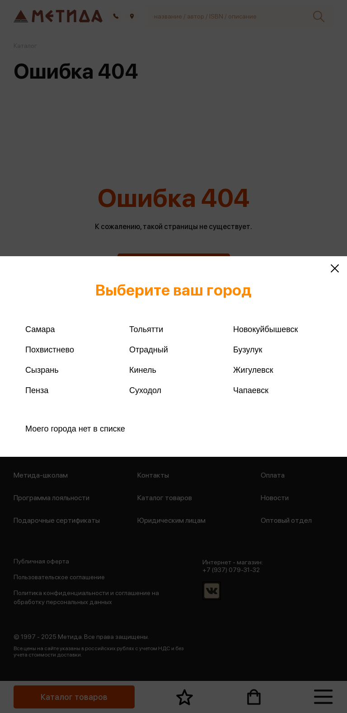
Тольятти (146, 329)
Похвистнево (49, 349)
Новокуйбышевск (265, 329)
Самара (40, 329)
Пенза (36, 390)
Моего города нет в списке (75, 428)
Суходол (145, 390)
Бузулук (247, 349)
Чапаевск (250, 390)
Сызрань (42, 370)
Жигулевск (253, 370)
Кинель (142, 370)
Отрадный (148, 349)
